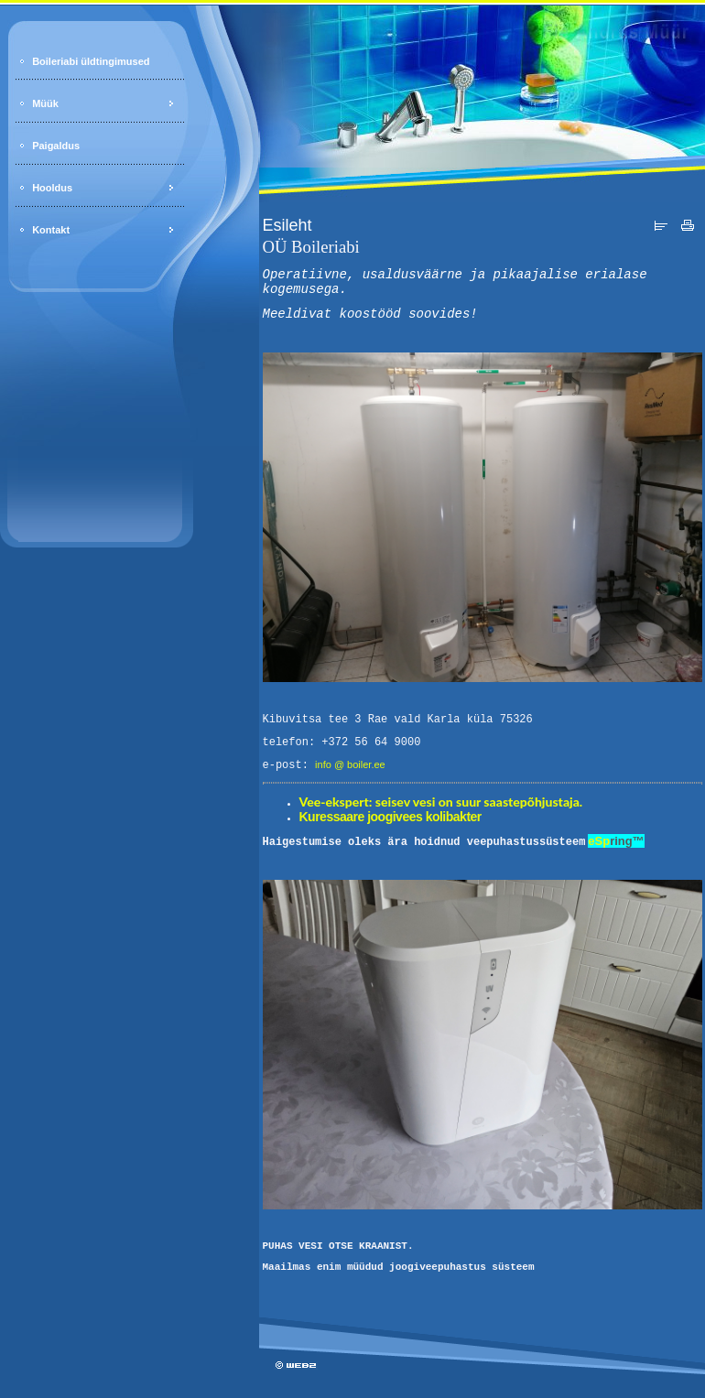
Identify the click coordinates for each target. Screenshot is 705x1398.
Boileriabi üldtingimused (90, 61)
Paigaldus (56, 145)
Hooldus (52, 187)
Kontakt (51, 229)
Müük (45, 103)
